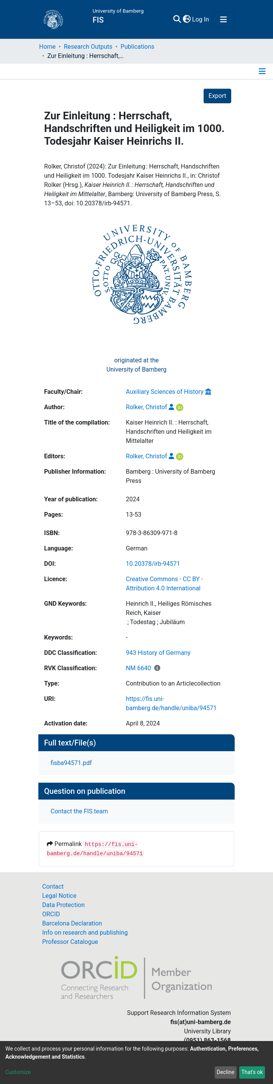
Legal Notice (59, 895)
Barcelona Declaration (72, 923)
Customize (18, 1072)
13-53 (133, 514)
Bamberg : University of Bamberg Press (170, 476)
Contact (53, 886)
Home (47, 46)
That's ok (252, 1072)
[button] (186, 19)
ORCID (51, 914)
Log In (201, 19)
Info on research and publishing (85, 932)
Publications (137, 46)
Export (217, 95)
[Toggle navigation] (223, 19)
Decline (225, 1072)
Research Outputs (88, 46)
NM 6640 (138, 668)
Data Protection (63, 905)
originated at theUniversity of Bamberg (137, 365)
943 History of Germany (158, 652)
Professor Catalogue (70, 941)
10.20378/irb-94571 (153, 563)
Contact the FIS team (79, 811)
